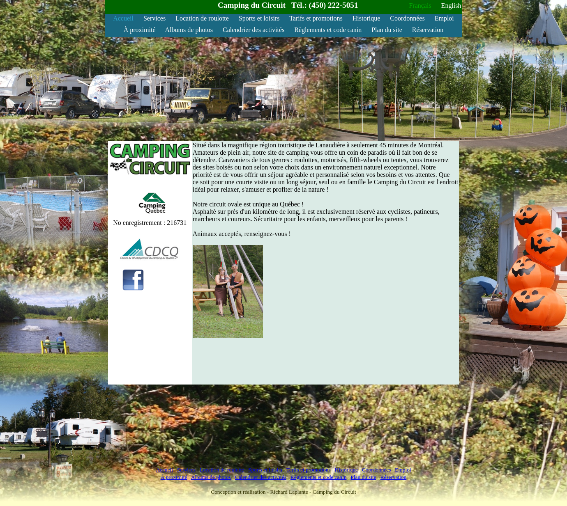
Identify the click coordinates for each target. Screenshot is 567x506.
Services (154, 18)
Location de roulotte (202, 18)
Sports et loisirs (259, 18)
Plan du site (386, 29)
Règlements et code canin (328, 29)
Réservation (427, 29)
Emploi (444, 18)
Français (420, 5)
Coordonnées (407, 18)
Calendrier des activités (253, 29)
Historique (366, 18)
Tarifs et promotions (316, 18)
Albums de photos (189, 29)
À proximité (140, 29)
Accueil (123, 18)
